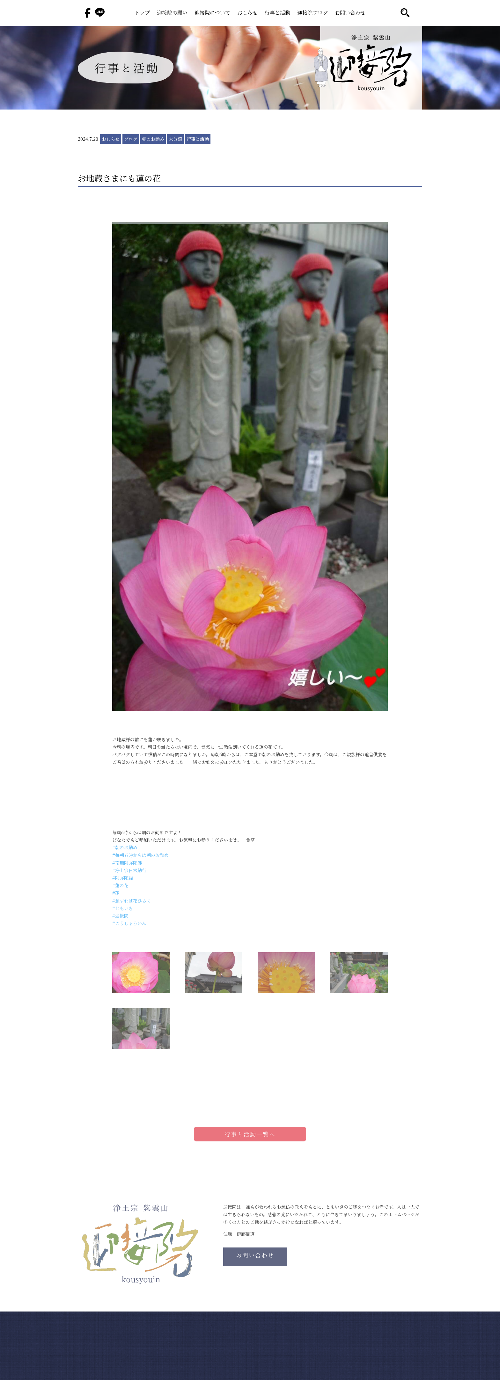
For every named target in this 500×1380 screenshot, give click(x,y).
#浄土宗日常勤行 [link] (129, 870)
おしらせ (247, 13)
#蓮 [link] (116, 893)
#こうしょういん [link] (129, 923)
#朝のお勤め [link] (124, 847)
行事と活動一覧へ (250, 1134)
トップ (142, 13)
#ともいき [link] (122, 908)
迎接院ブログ (312, 13)
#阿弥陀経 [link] (122, 877)
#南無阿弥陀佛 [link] (127, 862)
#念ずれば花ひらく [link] (131, 900)
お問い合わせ (350, 13)
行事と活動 (277, 13)
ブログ (130, 139)
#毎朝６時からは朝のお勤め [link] (140, 855)
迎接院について (212, 13)
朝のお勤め (153, 139)
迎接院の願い (172, 13)
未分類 (175, 139)
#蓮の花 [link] (120, 885)
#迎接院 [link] (120, 915)
